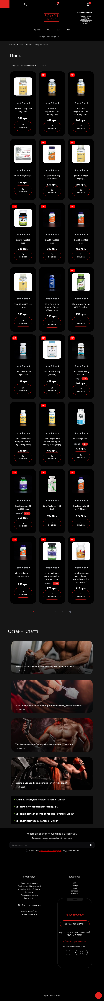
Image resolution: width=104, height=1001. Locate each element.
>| (70, 611)
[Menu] (4, 4)
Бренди (37, 29)
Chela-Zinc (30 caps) (23, 175)
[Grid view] (92, 65)
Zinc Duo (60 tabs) (81, 438)
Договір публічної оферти (50, 850)
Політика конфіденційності (29, 886)
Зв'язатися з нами (74, 924)
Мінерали (38, 44)
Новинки (74, 893)
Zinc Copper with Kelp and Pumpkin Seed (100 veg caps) (52, 441)
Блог (68, 29)
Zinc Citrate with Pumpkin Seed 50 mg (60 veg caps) (23, 441)
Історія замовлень (29, 914)
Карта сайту (29, 898)
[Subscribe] (91, 845)
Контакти (29, 892)
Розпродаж (74, 891)
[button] (84, 12)
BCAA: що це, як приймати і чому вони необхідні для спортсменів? (48, 705)
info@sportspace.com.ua (74, 941)
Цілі (58, 29)
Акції (49, 29)
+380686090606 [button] (75, 914)
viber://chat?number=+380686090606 (78, 952)
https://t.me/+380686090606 (71, 952)
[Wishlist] (57, 4)
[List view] (88, 65)
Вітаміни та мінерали (24, 44)
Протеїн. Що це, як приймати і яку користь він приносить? (44, 666)
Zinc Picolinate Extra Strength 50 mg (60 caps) (52, 576)
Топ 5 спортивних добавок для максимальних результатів (44, 744)
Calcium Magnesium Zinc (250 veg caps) (80, 111)
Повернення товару (29, 895)
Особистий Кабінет (29, 911)
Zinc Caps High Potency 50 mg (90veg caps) (52, 307)
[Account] (25, 4)
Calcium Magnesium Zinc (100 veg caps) (52, 111)
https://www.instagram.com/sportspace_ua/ (64, 952)
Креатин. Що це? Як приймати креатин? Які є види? (41, 783)
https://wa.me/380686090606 (85, 952)
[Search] (65, 36)
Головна (12, 44)
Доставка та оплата (29, 883)
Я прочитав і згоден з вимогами (54, 850)
